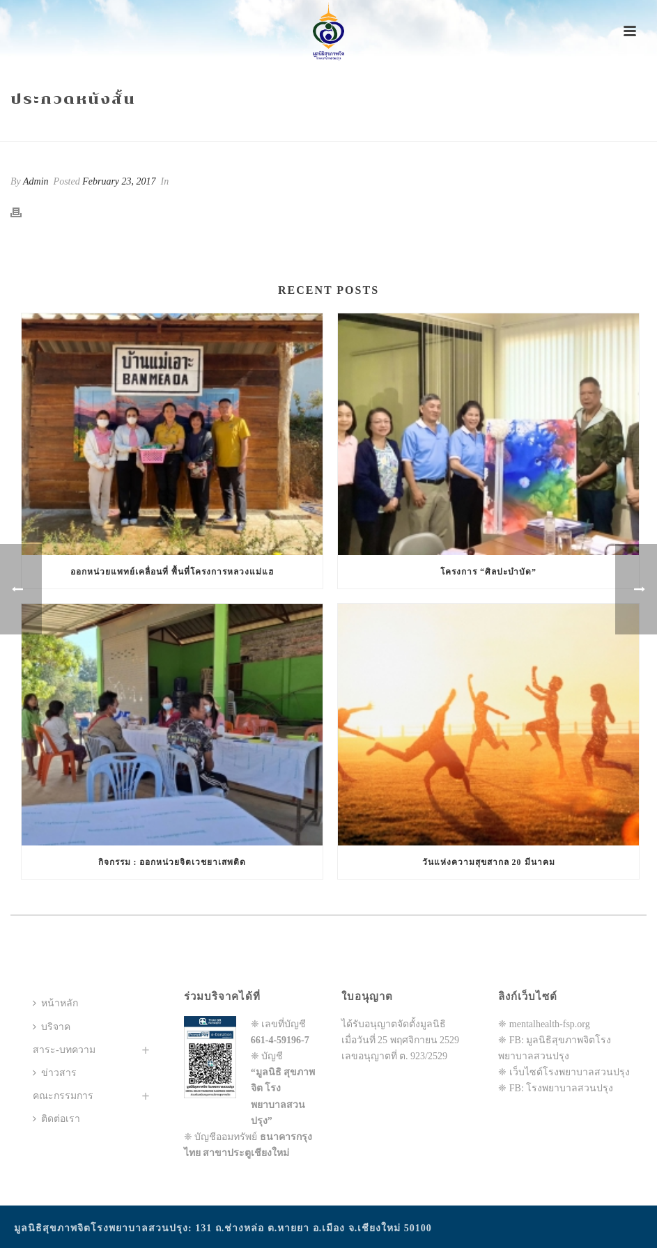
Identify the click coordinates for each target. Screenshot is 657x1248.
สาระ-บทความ (64, 1050)
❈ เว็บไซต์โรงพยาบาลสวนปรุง (564, 1072)
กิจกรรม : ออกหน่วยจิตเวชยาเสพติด (172, 862)
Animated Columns (529, 128)
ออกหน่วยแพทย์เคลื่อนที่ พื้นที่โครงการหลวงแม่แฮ (172, 572)
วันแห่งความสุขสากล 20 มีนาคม (488, 862)
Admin (36, 181)
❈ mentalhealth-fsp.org (544, 1024)
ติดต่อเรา (56, 1119)
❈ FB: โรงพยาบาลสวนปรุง (555, 1088)
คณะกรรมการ (63, 1096)
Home (466, 128)
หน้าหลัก (55, 1003)
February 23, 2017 (118, 181)
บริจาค (51, 1027)
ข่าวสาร (55, 1073)
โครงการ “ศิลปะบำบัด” (488, 572)
